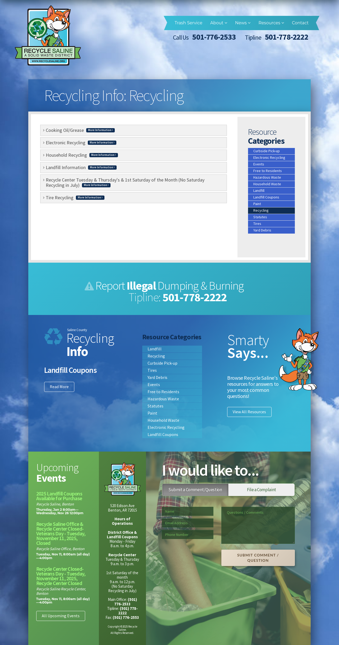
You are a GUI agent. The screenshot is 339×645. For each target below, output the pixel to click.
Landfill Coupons (266, 197)
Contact (300, 22)
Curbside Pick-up (266, 151)
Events (258, 164)
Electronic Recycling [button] (81, 143)
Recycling (261, 210)
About (218, 22)
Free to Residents (267, 170)
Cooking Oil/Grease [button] (80, 130)
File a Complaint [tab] (261, 490)
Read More (59, 386)
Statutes (260, 217)
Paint (257, 203)
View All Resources (249, 411)
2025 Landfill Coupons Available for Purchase (59, 496)
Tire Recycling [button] (75, 197)
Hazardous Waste (267, 177)
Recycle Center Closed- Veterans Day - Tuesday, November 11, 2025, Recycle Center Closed (61, 575)
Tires (257, 223)
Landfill (258, 190)
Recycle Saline (48, 35)
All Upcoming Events (61, 615)
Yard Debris (262, 230)
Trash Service (188, 22)
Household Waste (267, 184)
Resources (271, 22)
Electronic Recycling (269, 157)
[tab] (133, 130)
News (242, 22)
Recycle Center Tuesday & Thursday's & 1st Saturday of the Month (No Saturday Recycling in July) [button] (125, 182)
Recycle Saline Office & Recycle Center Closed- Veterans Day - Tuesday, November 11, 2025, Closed (61, 533)
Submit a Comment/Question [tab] (195, 490)
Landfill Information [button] (81, 167)
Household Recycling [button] (82, 155)
